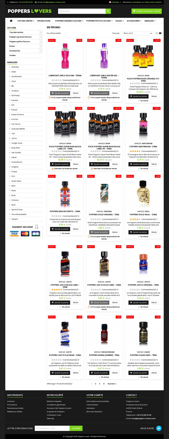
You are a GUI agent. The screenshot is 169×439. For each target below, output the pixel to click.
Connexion (136, 2)
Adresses (90, 408)
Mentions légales (54, 401)
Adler (13, 72)
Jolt (13, 133)
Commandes (92, 404)
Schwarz (15, 200)
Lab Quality (16, 152)
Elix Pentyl (15, 95)
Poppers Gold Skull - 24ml (143, 214)
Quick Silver (16, 181)
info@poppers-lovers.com (54, 2)
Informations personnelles (97, 401)
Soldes (12, 55)
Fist (12, 105)
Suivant (112, 383)
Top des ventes (24, 21)
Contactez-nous (54, 415)
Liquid (13, 157)
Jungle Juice (16, 143)
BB (12, 86)
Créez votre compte (152, 2)
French (14, 110)
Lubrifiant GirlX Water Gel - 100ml (104, 76)
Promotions (43, 21)
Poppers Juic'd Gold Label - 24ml (104, 285)
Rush (13, 195)
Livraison (11, 401)
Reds (13, 190)
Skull (13, 205)
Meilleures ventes (14, 411)
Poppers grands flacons (68, 21)
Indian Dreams (17, 114)
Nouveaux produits (15, 408)
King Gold (15, 148)
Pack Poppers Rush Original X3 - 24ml (143, 79)
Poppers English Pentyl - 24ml (65, 211)
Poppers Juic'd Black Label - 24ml (65, 286)
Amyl (13, 81)
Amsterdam (16, 76)
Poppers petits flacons (98, 21)
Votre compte (94, 395)
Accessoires (133, 21)
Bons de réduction (94, 411)
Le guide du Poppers (56, 411)
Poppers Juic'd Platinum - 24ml (65, 355)
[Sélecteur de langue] (115, 2)
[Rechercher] (84, 11)
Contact (131, 395)
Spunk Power (17, 209)
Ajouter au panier (60, 93)
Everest (14, 100)
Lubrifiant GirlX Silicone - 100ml (65, 75)
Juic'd (14, 138)
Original (14, 167)
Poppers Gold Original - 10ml (104, 214)
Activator (15, 67)
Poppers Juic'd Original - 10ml (143, 285)
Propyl (14, 171)
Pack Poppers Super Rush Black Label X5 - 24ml (104, 147)
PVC (13, 176)
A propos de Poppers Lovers (59, 408)
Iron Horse (15, 124)
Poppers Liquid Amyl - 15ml (143, 355)
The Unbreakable (18, 214)
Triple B (14, 219)
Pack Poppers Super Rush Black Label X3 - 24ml (65, 147)
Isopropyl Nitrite (18, 129)
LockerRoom (16, 162)
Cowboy (15, 91)
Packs (119, 21)
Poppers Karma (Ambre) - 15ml (104, 355)
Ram (13, 186)
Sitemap (50, 418)
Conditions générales (56, 404)
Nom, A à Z (138, 33)
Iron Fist (14, 119)
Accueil (11, 27)
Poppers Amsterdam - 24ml (143, 146)
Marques (149, 21)
